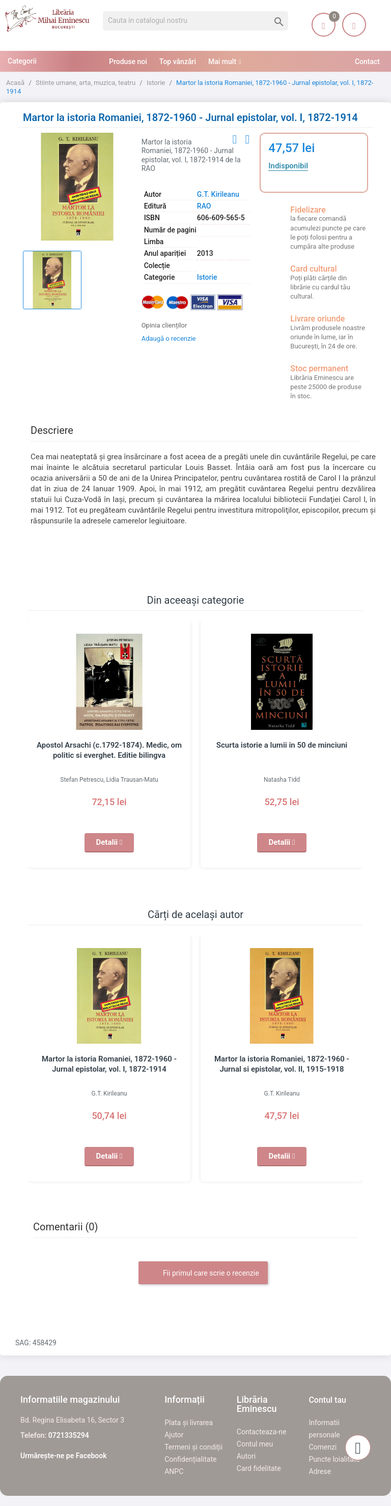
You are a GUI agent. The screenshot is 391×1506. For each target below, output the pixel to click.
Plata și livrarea (188, 1423)
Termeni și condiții (193, 1447)
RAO (204, 206)
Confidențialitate (190, 1459)
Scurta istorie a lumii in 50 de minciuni (281, 745)
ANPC (173, 1471)
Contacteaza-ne (262, 1432)
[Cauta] (195, 21)
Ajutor (173, 1435)
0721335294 (68, 1435)
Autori (246, 1456)
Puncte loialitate (334, 1459)
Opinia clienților (164, 325)
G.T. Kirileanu (218, 194)
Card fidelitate (259, 1468)
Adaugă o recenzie (169, 338)
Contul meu (255, 1444)
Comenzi (323, 1447)
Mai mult (222, 61)
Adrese (320, 1471)
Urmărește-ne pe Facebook (63, 1456)
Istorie (207, 277)
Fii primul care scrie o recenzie (203, 1273)
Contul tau (327, 1400)
